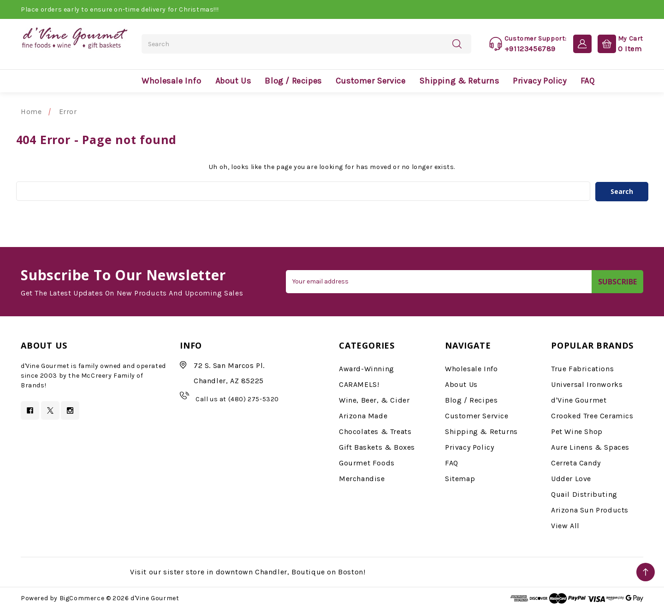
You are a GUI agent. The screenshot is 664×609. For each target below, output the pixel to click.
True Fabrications (582, 368)
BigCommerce (82, 598)
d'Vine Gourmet (578, 399)
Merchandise (362, 478)
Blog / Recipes (293, 81)
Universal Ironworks (586, 384)
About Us (233, 81)
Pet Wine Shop (577, 431)
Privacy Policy (539, 81)
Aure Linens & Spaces (590, 446)
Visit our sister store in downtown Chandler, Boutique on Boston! (247, 571)
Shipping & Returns (459, 81)
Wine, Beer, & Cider (374, 399)
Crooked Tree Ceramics (592, 415)
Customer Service (371, 81)
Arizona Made (363, 415)
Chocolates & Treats (375, 431)
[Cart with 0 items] (618, 44)
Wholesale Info (171, 81)
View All (565, 525)
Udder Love (571, 478)
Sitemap (460, 478)
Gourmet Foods (367, 462)
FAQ (588, 81)
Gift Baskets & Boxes (377, 446)
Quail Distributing (584, 493)
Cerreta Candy (576, 462)
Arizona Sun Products (589, 509)
